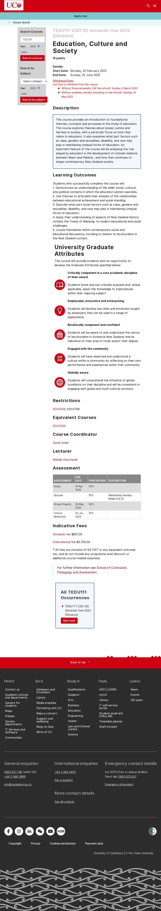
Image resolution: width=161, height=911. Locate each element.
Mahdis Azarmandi (65, 459)
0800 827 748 (13, 772)
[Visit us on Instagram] (19, 831)
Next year (69, 620)
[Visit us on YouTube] (50, 831)
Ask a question (64, 780)
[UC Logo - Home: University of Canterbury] (13, 5)
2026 (24, 52)
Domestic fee (62, 534)
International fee (64, 542)
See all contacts (64, 801)
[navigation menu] (155, 6)
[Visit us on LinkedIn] (29, 831)
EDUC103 (59, 409)
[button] (80, 16)
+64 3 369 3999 (15, 776)
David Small (60, 443)
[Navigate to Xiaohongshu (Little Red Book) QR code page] (61, 831)
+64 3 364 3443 (65, 772)
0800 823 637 (127, 776)
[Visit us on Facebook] (8, 831)
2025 (33, 46)
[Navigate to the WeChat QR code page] (40, 831)
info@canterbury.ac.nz (17, 784)
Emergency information (119, 784)
